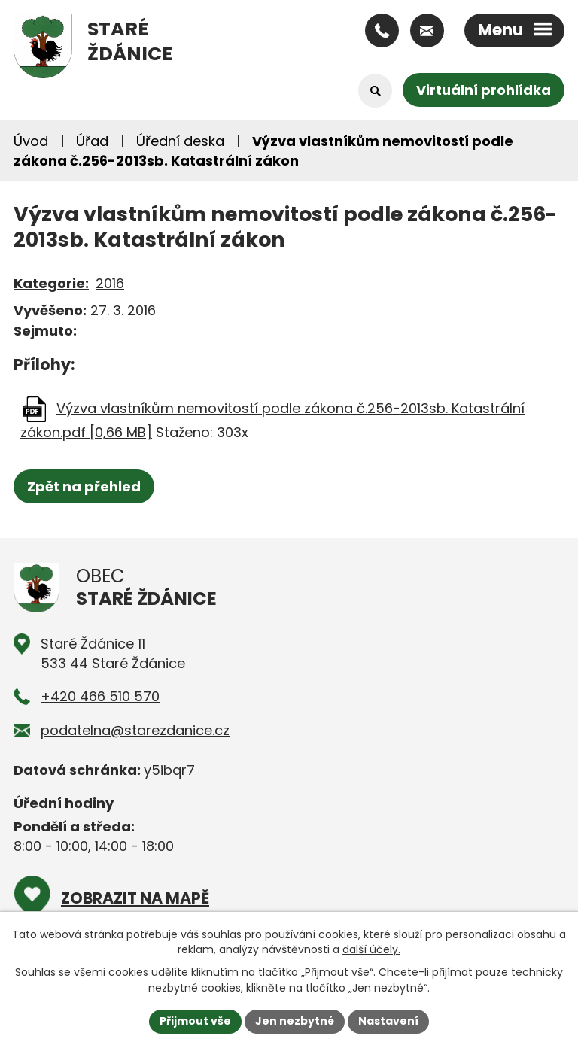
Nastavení (388, 1020)
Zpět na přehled (84, 486)
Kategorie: (51, 283)
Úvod (31, 141)
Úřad (92, 141)
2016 (110, 283)
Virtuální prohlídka (483, 89)
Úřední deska (180, 141)
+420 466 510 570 (100, 696)
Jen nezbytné (294, 1020)
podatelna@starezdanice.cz (135, 730)
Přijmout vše (195, 1020)
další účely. (371, 949)
